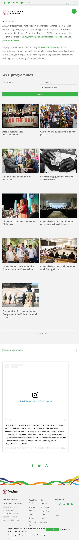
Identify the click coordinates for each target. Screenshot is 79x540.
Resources (44, 507)
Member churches (32, 508)
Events (31, 518)
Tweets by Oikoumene (13, 350)
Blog (42, 518)
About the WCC (33, 501)
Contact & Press (44, 512)
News (31, 514)
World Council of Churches (32, 448)
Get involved (43, 501)
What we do (32, 523)
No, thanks (65, 529)
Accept (52, 529)
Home (3, 21)
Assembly (44, 522)
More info (13, 538)
